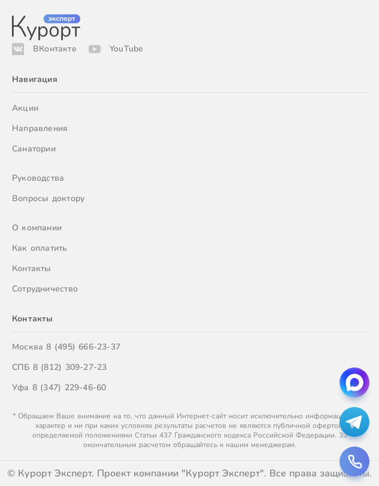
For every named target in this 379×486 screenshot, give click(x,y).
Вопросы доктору (48, 198)
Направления (40, 128)
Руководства (38, 178)
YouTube (126, 48)
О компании (37, 227)
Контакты (31, 268)
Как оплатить (40, 248)
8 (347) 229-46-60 (69, 387)
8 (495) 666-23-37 (83, 347)
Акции (25, 108)
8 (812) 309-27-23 (70, 367)
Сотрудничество (45, 288)
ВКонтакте (55, 48)
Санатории (34, 148)
